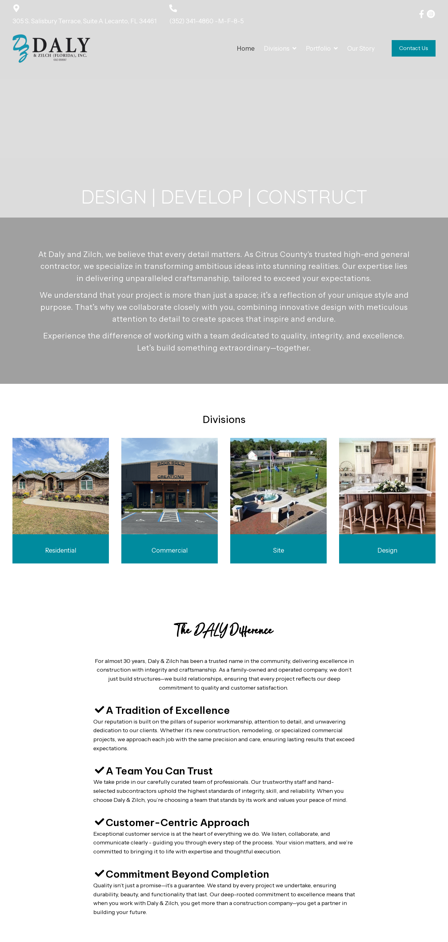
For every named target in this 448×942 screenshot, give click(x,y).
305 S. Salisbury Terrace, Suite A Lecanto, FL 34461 (84, 21)
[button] (421, 14)
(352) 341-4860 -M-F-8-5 (206, 21)
